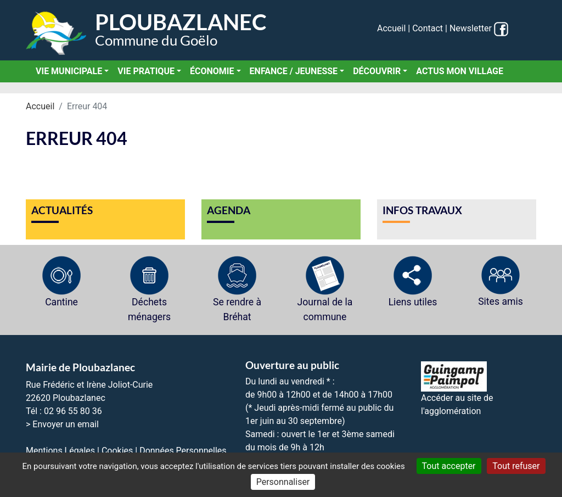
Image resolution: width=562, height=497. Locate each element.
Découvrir (377, 71)
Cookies (117, 450)
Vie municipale (69, 71)
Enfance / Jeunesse (294, 71)
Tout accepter (449, 466)
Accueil (391, 28)
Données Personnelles (182, 450)
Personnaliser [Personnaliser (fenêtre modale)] (283, 482)
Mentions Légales (60, 450)
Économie (212, 71)
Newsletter (470, 28)
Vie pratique (146, 71)
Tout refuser (515, 466)
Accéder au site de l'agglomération (457, 393)
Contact (427, 28)
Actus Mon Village (459, 71)
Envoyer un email (65, 424)
